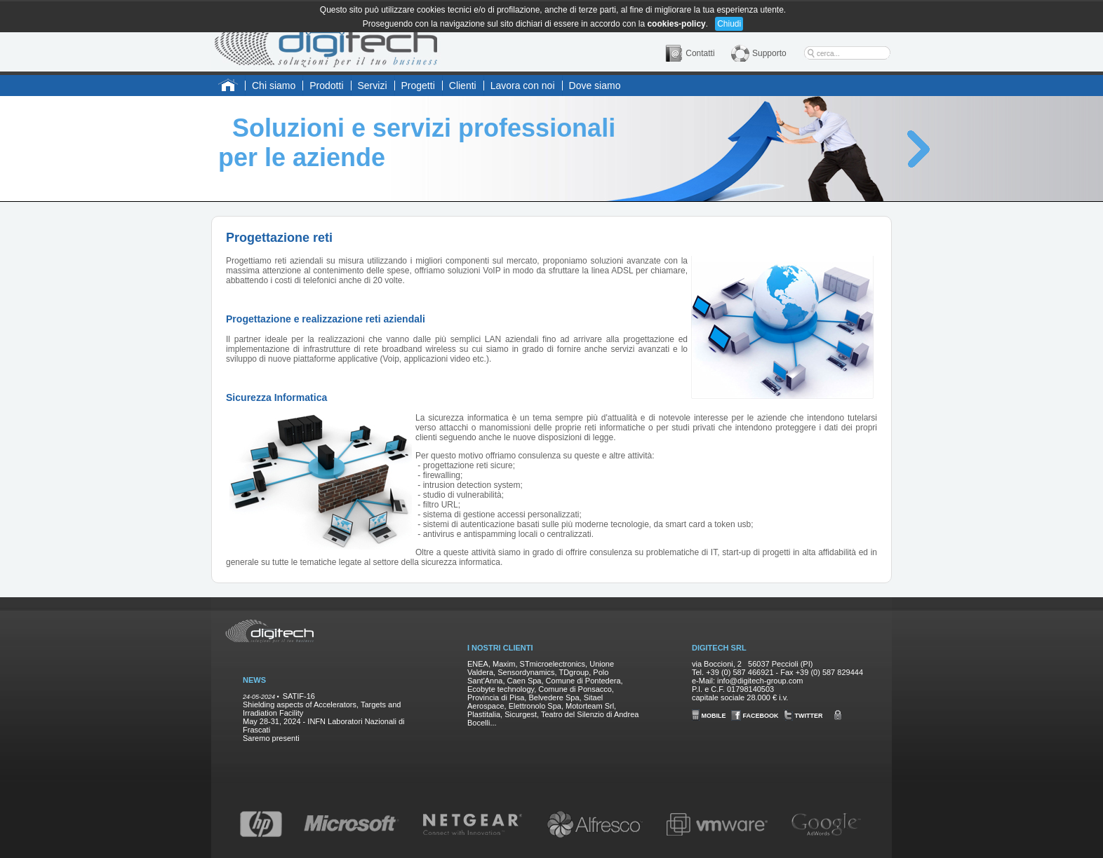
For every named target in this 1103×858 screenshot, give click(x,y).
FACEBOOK (755, 715)
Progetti (418, 85)
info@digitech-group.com (760, 680)
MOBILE (709, 715)
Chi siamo (273, 85)
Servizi (372, 85)
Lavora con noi (522, 85)
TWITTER (803, 715)
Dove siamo (595, 85)
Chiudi (729, 24)
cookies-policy (676, 24)
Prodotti (326, 85)
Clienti (462, 85)
